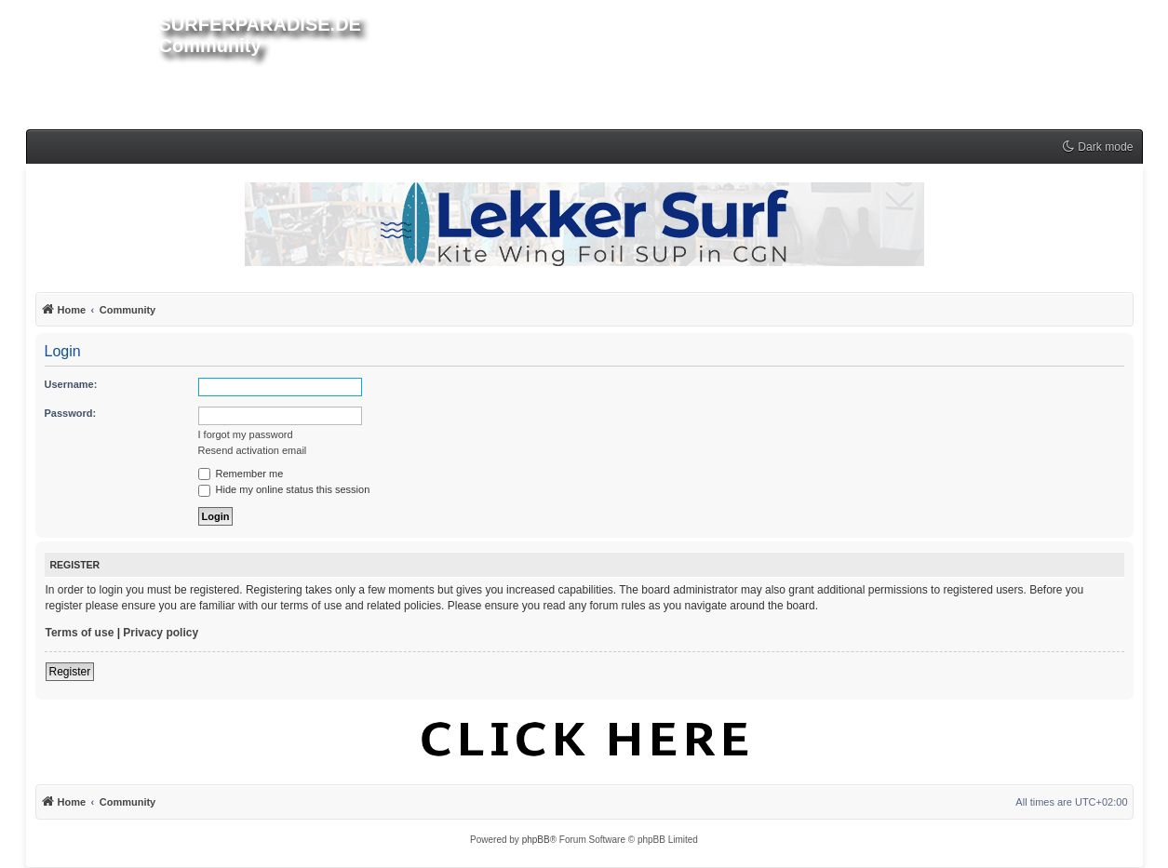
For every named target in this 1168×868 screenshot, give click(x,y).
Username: (71, 384)
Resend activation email (252, 450)
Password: (71, 413)
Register (70, 671)
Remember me (241, 473)
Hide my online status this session (284, 489)
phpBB (536, 840)
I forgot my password (245, 434)
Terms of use (80, 632)
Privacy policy (160, 632)
